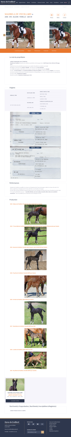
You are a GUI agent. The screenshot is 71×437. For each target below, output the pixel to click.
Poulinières (33, 2)
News (47, 2)
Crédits (50, 428)
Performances (37, 50)
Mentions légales (52, 426)
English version (52, 425)
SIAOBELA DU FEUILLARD (25, 6)
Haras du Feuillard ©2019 (54, 422)
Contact (61, 2)
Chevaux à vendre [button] (41, 2)
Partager (64, 6)
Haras (51, 2)
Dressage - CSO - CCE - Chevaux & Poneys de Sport (8, 2)
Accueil (11, 6)
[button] (4, 35)
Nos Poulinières (17, 6)
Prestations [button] (56, 2)
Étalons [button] (28, 2)
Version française (52, 423)
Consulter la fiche (15, 400)
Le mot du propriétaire (19, 50)
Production (46, 50)
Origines (29, 50)
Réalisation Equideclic (54, 431)
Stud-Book (54, 50)
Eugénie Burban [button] (22, 2)
